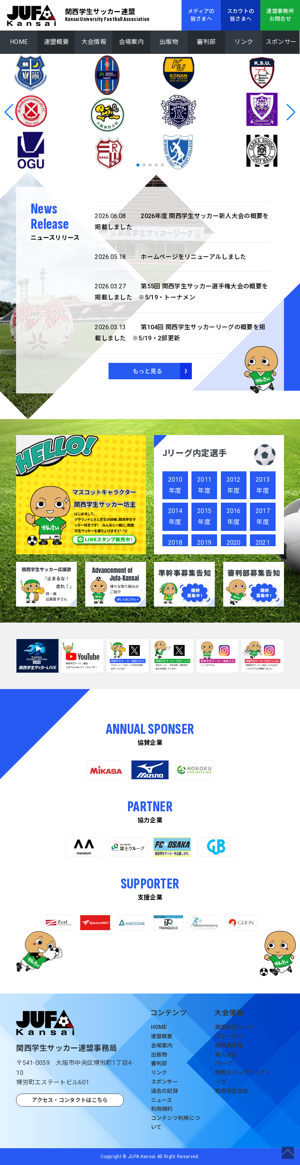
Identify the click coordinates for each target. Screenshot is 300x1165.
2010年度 (175, 485)
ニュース (161, 1100)
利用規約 (162, 1109)
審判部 (206, 41)
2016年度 (234, 516)
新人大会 (226, 1055)
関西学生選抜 (231, 1091)
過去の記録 (164, 1091)
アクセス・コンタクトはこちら (70, 1100)
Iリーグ (224, 1063)
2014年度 (175, 516)
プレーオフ (229, 1036)
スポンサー (281, 41)
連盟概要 (56, 41)
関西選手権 (229, 1045)
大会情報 (93, 41)
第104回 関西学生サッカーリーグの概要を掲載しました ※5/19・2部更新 (180, 332)
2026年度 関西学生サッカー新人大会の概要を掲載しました (182, 221)
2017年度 (263, 516)
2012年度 (234, 485)
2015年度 (204, 516)
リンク (243, 41)
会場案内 (131, 41)
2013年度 (263, 485)
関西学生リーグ (234, 1027)
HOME (19, 41)
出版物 (168, 41)
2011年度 (204, 485)
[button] (9, 112)
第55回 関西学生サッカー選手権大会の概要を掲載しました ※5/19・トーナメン (181, 291)
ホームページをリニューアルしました (170, 257)
